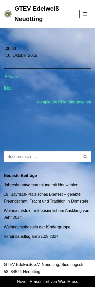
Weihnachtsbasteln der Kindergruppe (37, 227)
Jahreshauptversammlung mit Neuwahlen (41, 185)
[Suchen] (42, 156)
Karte (11, 77)
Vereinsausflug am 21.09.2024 (31, 236)
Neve (21, 281)
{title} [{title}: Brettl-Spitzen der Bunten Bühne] (8, 87)
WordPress (68, 281)
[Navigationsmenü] (85, 14)
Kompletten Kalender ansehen (64, 102)
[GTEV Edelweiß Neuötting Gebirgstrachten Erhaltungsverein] (38, 14)
